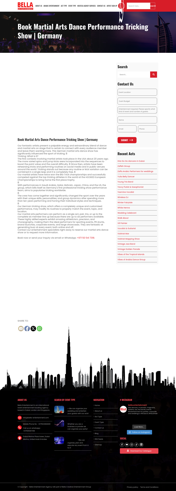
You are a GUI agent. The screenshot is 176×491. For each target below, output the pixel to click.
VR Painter (122, 223)
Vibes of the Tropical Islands (131, 254)
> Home (97, 405)
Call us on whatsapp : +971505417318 (32, 429)
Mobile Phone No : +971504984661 (36, 424)
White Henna (124, 207)
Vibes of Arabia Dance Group (131, 259)
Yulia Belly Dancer (126, 176)
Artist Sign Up (112, 5)
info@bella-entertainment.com (36, 418)
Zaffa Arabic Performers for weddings (135, 171)
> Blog (96, 433)
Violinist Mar (123, 233)
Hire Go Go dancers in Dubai (131, 161)
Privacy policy (132, 487)
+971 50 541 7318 (85, 237)
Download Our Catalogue (139, 450)
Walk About (123, 218)
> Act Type (98, 416)
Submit (127, 140)
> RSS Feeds (98, 439)
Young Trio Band (125, 181)
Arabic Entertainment (51, 5)
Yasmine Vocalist (126, 192)
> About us (98, 411)
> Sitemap (98, 445)
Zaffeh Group (124, 166)
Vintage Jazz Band (126, 244)
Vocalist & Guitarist (127, 228)
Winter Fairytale (125, 202)
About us (38, 5)
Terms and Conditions (149, 487)
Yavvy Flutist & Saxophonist (131, 187)
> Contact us (99, 428)
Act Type (64, 5)
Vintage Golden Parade (129, 249)
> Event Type (99, 422)
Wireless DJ (123, 197)
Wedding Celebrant (127, 213)
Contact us (101, 5)
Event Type (72, 5)
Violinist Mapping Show (129, 238)
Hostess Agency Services (86, 5)
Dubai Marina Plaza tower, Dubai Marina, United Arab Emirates (36, 437)
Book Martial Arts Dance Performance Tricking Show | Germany (58, 139)
